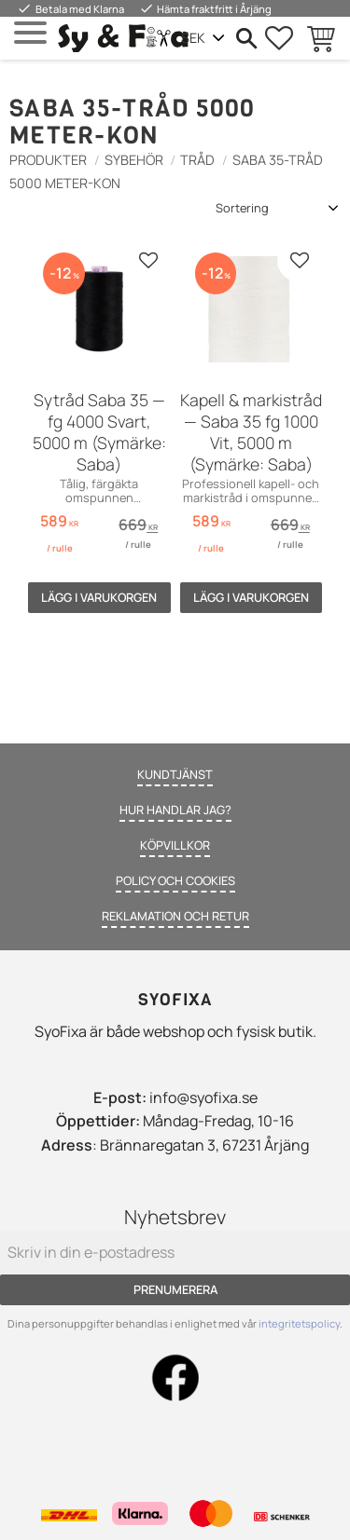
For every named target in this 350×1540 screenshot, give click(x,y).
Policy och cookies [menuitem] (175, 880)
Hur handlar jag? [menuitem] (175, 809)
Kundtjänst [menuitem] (175, 774)
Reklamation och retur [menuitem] (175, 915)
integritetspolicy (299, 1323)
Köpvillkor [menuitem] (175, 845)
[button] (30, 33)
